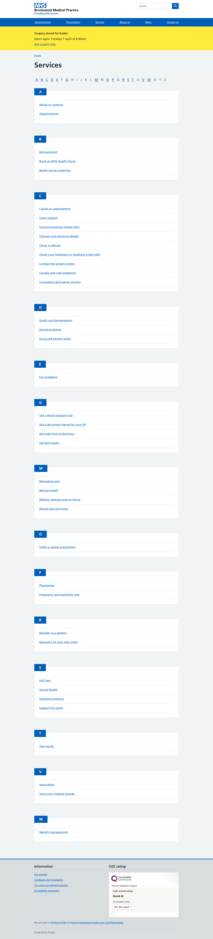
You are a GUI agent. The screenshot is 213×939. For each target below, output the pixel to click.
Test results (46, 746)
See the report (121, 907)
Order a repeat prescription (57, 547)
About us (125, 22)
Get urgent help (45, 44)
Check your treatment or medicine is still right (69, 254)
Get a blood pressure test (56, 415)
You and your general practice (51, 885)
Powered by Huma (44, 932)
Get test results (49, 443)
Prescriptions (73, 22)
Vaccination (47, 784)
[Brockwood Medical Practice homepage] (56, 9)
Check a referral (49, 245)
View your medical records (56, 794)
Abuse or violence (51, 104)
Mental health (48, 490)
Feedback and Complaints (48, 879)
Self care (45, 680)
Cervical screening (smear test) (59, 227)
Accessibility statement (46, 890)
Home (37, 55)
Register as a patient (52, 633)
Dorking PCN (58, 922)
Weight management (53, 832)
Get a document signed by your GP (62, 424)
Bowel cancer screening (55, 170)
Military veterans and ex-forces (59, 499)
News (148, 22)
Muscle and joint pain (53, 509)
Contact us (172, 22)
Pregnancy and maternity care (59, 594)
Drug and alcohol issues (55, 339)
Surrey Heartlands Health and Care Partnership (97, 922)
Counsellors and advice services (60, 282)
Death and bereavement (55, 320)
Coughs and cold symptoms (57, 273)
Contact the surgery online (57, 263)
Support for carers (51, 708)
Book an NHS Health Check (57, 161)
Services (100, 22)
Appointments (43, 22)
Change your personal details (59, 236)
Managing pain (49, 481)
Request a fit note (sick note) (58, 642)
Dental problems (50, 329)
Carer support (48, 218)
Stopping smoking (51, 699)
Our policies (40, 874)
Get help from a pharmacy (56, 434)
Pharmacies (46, 585)
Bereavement (48, 152)
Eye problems (48, 377)
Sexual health (48, 689)
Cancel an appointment (55, 208)
